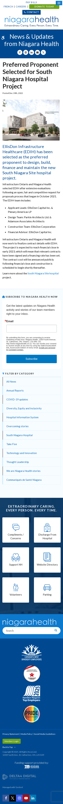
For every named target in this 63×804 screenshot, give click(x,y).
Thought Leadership (17, 461)
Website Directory (47, 564)
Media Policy (26, 734)
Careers (21, 6)
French (8, 6)
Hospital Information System (22, 417)
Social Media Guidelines (44, 734)
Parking (47, 594)
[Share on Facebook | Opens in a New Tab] (19, 52)
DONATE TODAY (44, 6)
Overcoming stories (17, 426)
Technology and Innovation (21, 452)
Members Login (12, 741)
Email (10, 321)
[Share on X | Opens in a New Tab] (43, 52)
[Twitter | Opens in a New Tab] (12, 798)
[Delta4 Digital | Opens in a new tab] (19, 777)
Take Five (11, 444)
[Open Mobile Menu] (59, 3)
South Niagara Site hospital (43, 273)
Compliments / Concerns (16, 536)
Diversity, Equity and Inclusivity (24, 408)
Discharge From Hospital (47, 536)
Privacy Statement (11, 734)
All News (11, 381)
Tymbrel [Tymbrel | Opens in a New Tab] (19, 787)
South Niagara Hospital (19, 435)
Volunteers (16, 594)
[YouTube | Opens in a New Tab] (26, 798)
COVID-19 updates (17, 399)
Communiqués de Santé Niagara (23, 479)
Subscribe (31, 358)
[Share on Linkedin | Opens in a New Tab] (31, 52)
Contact (33, 12)
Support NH (15, 564)
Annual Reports (15, 390)
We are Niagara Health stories (23, 470)
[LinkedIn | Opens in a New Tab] (32, 798)
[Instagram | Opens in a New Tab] (19, 798)
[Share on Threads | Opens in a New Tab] (25, 52)
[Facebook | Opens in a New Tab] (6, 798)
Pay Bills (31, 2)
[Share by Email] (37, 52)
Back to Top (8, 747)
